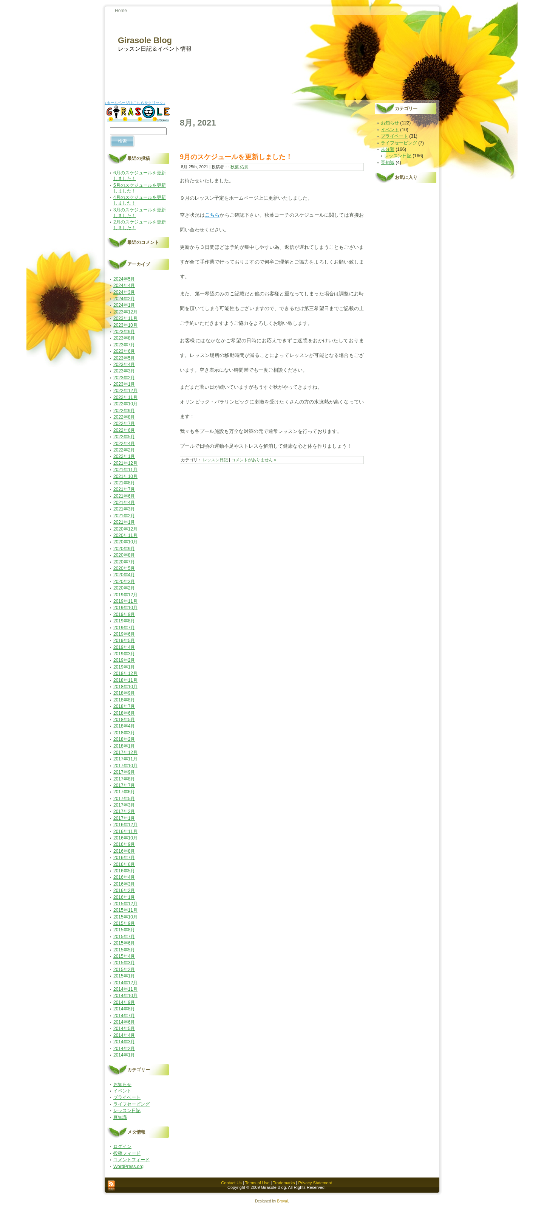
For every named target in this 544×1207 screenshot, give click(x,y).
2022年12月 (125, 390)
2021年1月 (124, 522)
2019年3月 (124, 653)
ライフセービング (131, 1104)
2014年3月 (124, 1041)
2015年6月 (124, 943)
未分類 (387, 149)
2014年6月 (124, 1022)
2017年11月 (125, 759)
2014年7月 (124, 1015)
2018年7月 (124, 706)
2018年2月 (124, 739)
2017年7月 (124, 785)
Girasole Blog (145, 40)
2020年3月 (124, 581)
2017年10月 (125, 765)
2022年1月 (124, 456)
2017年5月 (124, 798)
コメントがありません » (253, 460)
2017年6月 (124, 791)
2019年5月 (124, 640)
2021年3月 (124, 509)
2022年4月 (124, 443)
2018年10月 (125, 686)
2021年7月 (124, 489)
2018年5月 (124, 719)
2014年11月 (125, 989)
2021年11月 (125, 469)
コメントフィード (131, 1159)
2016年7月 (124, 857)
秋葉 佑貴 (239, 166)
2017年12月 (125, 752)
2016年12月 (125, 824)
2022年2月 (124, 450)
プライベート (127, 1097)
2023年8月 (124, 338)
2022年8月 (124, 417)
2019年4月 (124, 647)
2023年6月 (124, 351)
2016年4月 (124, 877)
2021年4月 (124, 502)
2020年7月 (124, 562)
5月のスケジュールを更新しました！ (139, 188)
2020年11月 (125, 535)
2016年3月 (124, 884)
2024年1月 (124, 305)
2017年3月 (124, 805)
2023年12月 (125, 312)
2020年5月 (124, 568)
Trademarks (284, 1183)
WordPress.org (128, 1166)
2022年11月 (125, 397)
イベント (122, 1091)
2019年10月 (125, 607)
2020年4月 (124, 574)
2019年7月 (124, 627)
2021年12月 (125, 463)
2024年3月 (124, 292)
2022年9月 (124, 410)
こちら (212, 215)
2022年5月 (124, 436)
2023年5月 (124, 358)
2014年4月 (124, 1035)
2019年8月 (124, 621)
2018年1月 (124, 746)
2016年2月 (124, 890)
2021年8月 (124, 483)
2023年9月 (124, 331)
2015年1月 (124, 976)
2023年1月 (124, 384)
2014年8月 (124, 1009)
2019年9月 (124, 614)
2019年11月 (125, 601)
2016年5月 (124, 870)
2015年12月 (125, 903)
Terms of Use (257, 1183)
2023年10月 (125, 325)
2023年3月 (124, 371)
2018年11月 (125, 680)
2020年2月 (124, 588)
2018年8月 (124, 700)
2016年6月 (124, 864)
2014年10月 (125, 995)
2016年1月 (124, 897)
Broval (282, 1201)
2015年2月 (124, 969)
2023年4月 (124, 364)
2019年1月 (124, 667)
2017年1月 (124, 818)
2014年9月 (124, 1002)
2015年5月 (124, 950)
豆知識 (120, 1117)
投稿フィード (127, 1153)
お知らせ (122, 1084)
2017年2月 (124, 811)
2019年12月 (125, 594)
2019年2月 (124, 660)
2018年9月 (124, 693)
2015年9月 (124, 923)
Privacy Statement (315, 1183)
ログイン (122, 1146)
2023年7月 (124, 345)
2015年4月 (124, 956)
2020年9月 (124, 548)
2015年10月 (125, 917)
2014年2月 (124, 1048)
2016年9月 (124, 844)
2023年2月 (124, 377)
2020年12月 (125, 529)
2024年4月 (124, 285)
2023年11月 (125, 318)
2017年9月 (124, 772)
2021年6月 (124, 496)
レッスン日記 (127, 1110)
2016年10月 (125, 838)
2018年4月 (124, 726)
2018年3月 (124, 732)
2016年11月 (125, 831)
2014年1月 (124, 1055)
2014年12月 (125, 982)
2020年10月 (125, 542)
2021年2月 (124, 515)
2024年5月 (124, 279)
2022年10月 (125, 403)
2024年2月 (124, 298)
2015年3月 (124, 962)
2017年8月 (124, 779)
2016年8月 (124, 851)
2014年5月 (124, 1028)
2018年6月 (124, 713)
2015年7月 (124, 936)
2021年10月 (125, 476)
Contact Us (231, 1183)
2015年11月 (125, 910)
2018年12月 (125, 673)
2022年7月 (124, 423)
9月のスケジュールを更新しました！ (236, 157)
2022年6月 (124, 430)
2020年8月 (124, 555)
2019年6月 (124, 634)
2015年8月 (124, 929)
